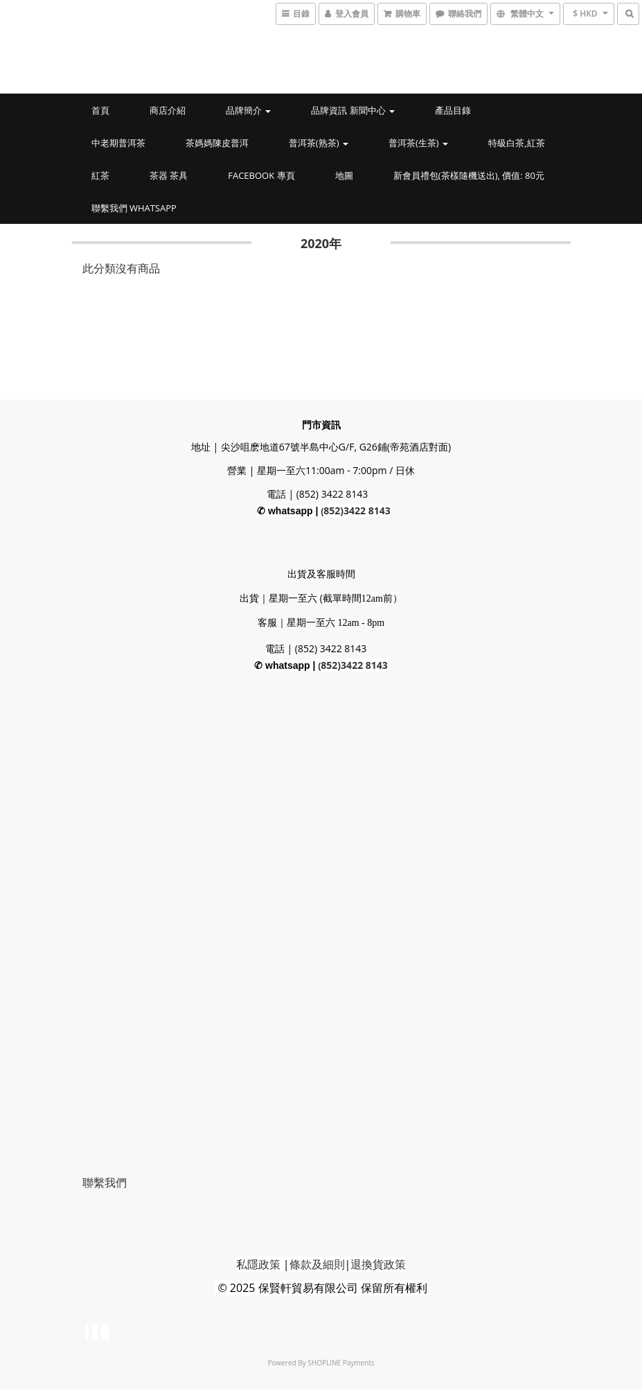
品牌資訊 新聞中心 (353, 110)
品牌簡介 (248, 110)
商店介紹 (168, 110)
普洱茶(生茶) (418, 143)
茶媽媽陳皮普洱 (217, 143)
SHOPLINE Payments (340, 1363)
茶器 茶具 (169, 175)
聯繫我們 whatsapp (134, 208)
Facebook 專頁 (261, 175)
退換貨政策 (378, 1264)
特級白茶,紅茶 (516, 143)
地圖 (344, 175)
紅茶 (100, 175)
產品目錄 (453, 110)
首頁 (100, 110)
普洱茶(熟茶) (318, 143)
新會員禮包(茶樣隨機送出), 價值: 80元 (468, 175)
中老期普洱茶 (118, 143)
